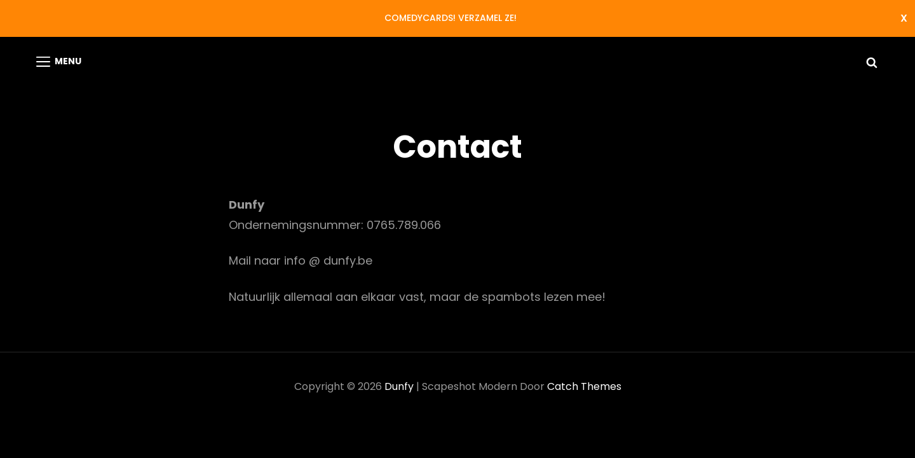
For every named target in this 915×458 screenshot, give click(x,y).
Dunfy (399, 386)
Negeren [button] (904, 18)
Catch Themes (584, 386)
